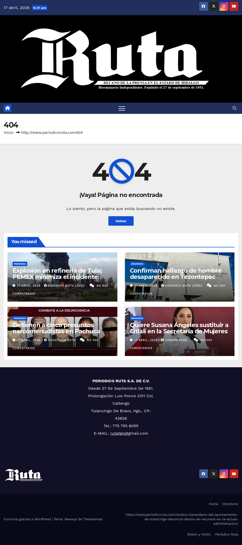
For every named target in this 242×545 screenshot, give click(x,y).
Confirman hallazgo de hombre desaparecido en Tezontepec (176, 273)
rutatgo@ (119, 433)
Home (213, 504)
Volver (121, 221)
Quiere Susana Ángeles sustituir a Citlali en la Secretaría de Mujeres (179, 328)
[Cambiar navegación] (122, 108)
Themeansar (93, 519)
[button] (234, 108)
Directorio (230, 504)
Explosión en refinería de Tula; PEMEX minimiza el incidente (57, 273)
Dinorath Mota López (65, 285)
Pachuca (20, 263)
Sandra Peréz (175, 340)
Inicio (9, 132)
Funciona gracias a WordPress (28, 519)
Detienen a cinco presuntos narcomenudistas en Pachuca (56, 328)
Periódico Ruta (226, 534)
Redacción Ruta (60, 340)
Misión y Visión (198, 534)
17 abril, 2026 (29, 285)
